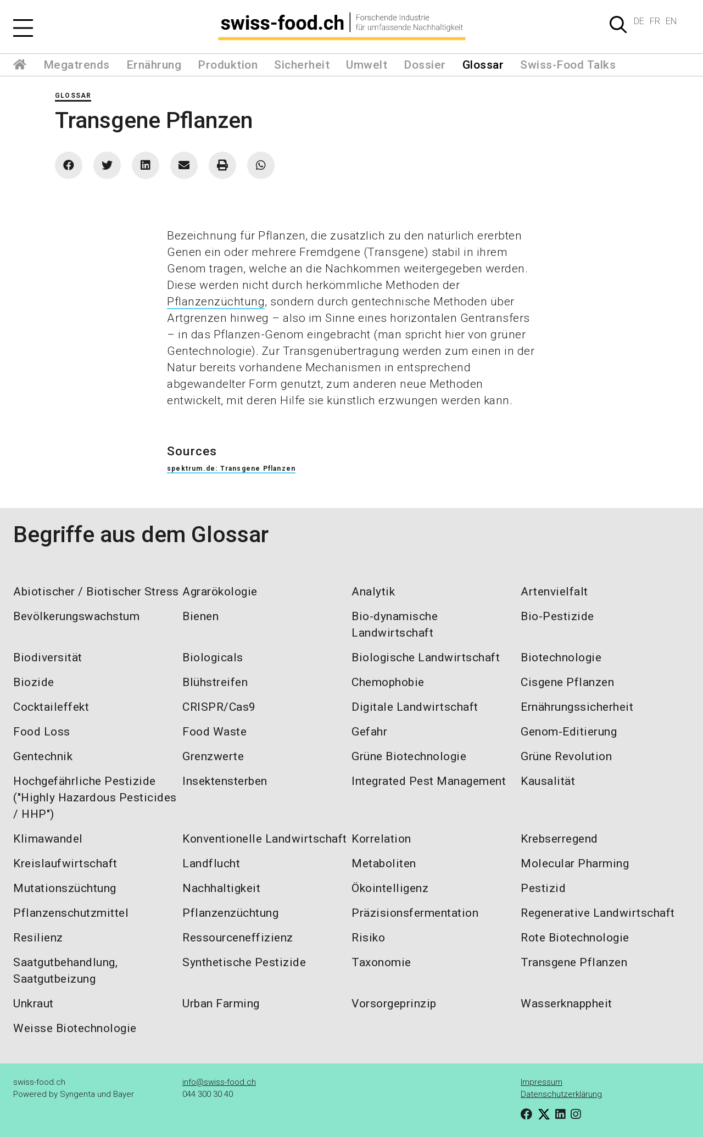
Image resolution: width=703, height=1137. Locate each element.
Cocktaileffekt (51, 707)
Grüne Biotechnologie (409, 756)
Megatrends (76, 64)
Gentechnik (42, 756)
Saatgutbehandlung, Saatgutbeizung (65, 970)
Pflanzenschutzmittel (71, 912)
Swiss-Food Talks (568, 64)
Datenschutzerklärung (561, 1094)
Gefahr (369, 731)
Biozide (33, 682)
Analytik (373, 591)
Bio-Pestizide (557, 616)
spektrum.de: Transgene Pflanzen (231, 468)
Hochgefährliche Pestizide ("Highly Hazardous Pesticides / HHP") (95, 797)
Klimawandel (48, 838)
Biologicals (212, 657)
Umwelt (366, 64)
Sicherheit (302, 64)
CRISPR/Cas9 (219, 707)
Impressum (541, 1082)
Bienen (200, 616)
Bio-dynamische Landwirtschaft (395, 624)
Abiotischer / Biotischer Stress (96, 591)
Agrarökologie (220, 591)
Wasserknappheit (566, 1003)
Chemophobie (388, 682)
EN (671, 21)
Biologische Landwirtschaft (426, 657)
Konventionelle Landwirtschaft (264, 838)
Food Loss (41, 731)
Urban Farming (221, 1003)
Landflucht (211, 863)
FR (655, 21)
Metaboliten (384, 863)
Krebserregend (559, 838)
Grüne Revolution (566, 756)
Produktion (228, 64)
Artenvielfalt (554, 591)
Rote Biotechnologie (575, 937)
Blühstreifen (215, 682)
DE (639, 21)
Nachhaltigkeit (221, 888)
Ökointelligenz (390, 888)
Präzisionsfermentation (415, 912)
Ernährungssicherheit (577, 707)
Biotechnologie (561, 657)
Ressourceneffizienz (237, 937)
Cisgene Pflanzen (567, 682)
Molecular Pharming (575, 863)
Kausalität (548, 781)
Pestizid (543, 888)
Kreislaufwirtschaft (65, 863)
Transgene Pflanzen (574, 962)
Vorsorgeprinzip (394, 1003)
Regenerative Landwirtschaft (598, 912)
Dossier (425, 64)
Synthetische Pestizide (244, 962)
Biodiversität (47, 657)
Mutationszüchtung (64, 888)
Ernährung (154, 64)
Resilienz (38, 937)
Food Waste (214, 731)
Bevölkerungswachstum (76, 616)
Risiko (368, 937)
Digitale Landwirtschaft (415, 707)
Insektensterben (224, 781)
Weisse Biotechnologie (75, 1028)
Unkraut (33, 1003)
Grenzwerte (213, 756)
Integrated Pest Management (429, 781)
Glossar (483, 64)
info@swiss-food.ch (219, 1082)
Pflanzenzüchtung (216, 301)
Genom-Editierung (569, 731)
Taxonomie (381, 962)
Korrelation (381, 838)
